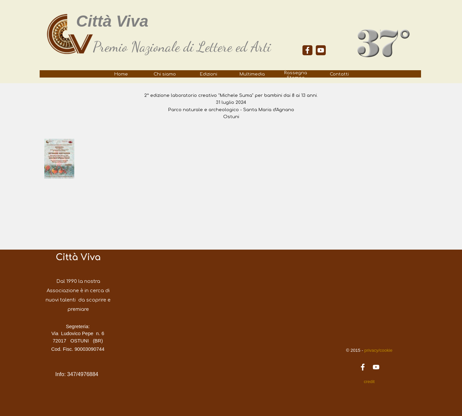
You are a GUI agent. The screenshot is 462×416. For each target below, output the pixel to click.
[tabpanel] (189, 47)
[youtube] (321, 50)
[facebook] (307, 50)
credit (369, 381)
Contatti (339, 74)
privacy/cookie (377, 350)
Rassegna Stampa (295, 75)
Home (121, 74)
